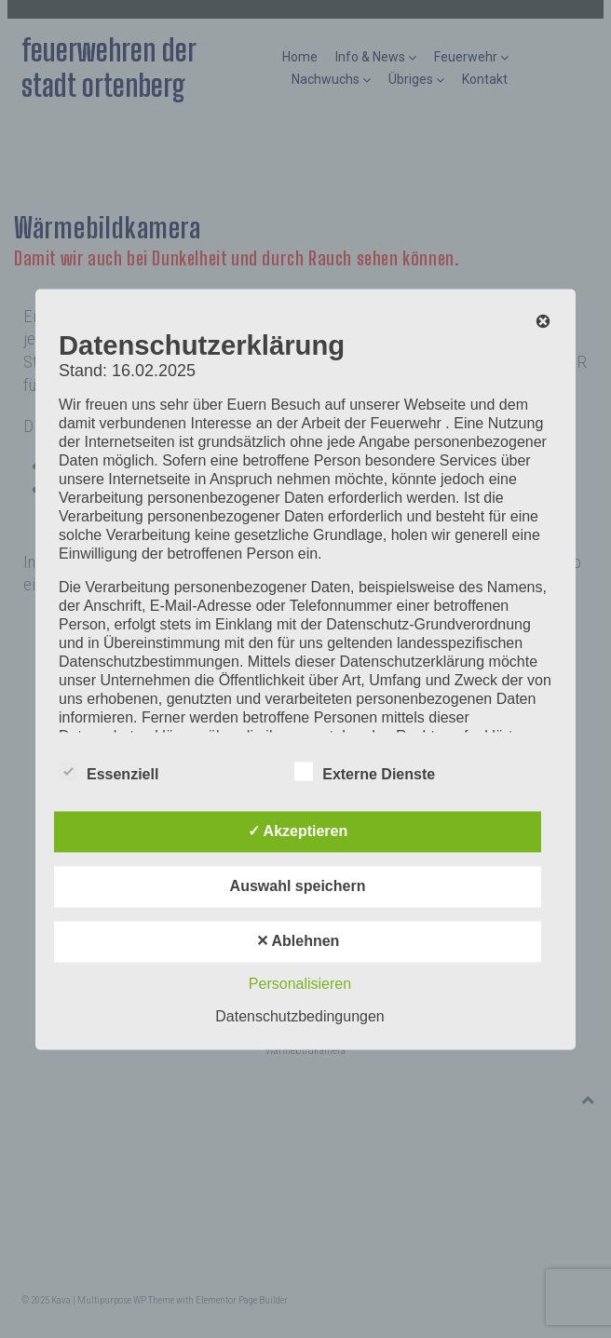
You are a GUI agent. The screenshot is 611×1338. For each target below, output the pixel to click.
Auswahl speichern (298, 886)
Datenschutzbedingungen (299, 1016)
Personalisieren (300, 984)
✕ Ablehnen (298, 941)
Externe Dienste (364, 771)
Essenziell (108, 771)
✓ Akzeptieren (298, 831)
